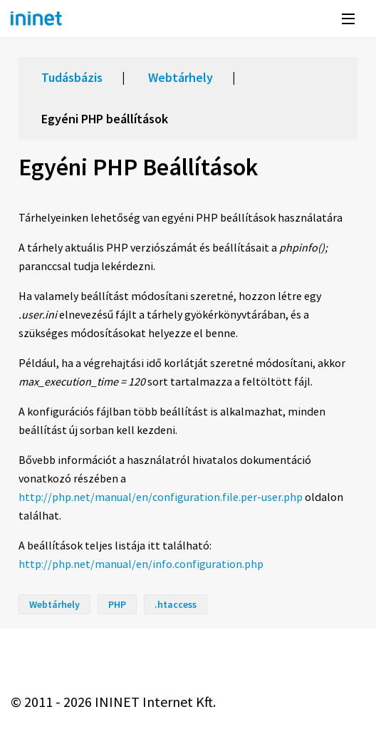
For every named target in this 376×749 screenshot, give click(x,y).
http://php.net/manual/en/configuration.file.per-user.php (161, 497)
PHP (117, 604)
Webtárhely (180, 77)
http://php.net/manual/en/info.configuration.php (141, 564)
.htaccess (176, 604)
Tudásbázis (72, 77)
